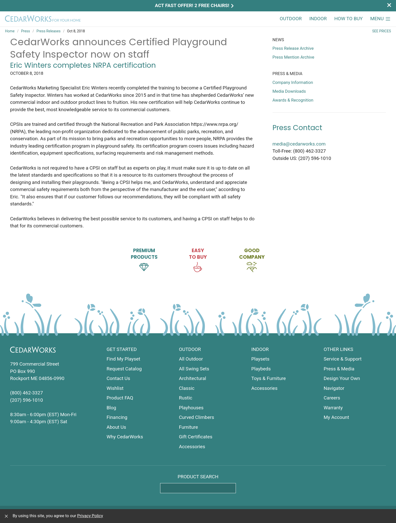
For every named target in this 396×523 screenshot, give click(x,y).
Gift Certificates (195, 437)
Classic (187, 388)
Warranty (333, 408)
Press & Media (339, 369)
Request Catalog (124, 369)
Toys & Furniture (268, 378)
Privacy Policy (90, 515)
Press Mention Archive (293, 57)
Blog (111, 408)
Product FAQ (120, 398)
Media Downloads (289, 91)
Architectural (192, 378)
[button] (380, 19)
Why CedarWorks (125, 437)
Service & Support (343, 359)
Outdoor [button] (291, 18)
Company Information (293, 82)
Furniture (188, 427)
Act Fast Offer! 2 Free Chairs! (195, 5)
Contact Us (118, 378)
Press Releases (49, 31)
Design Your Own (342, 378)
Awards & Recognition (293, 100)
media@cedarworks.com (299, 144)
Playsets (260, 359)
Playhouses (191, 408)
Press (25, 31)
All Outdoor (191, 359)
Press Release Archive (293, 48)
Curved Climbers (196, 417)
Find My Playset (123, 359)
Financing (117, 417)
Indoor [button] (318, 18)
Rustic (185, 398)
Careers (332, 398)
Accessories (192, 446)
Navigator (334, 388)
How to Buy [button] (348, 18)
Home (10, 31)
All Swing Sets (194, 369)
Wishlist (115, 388)
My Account (336, 417)
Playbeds (261, 369)
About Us (116, 427)
